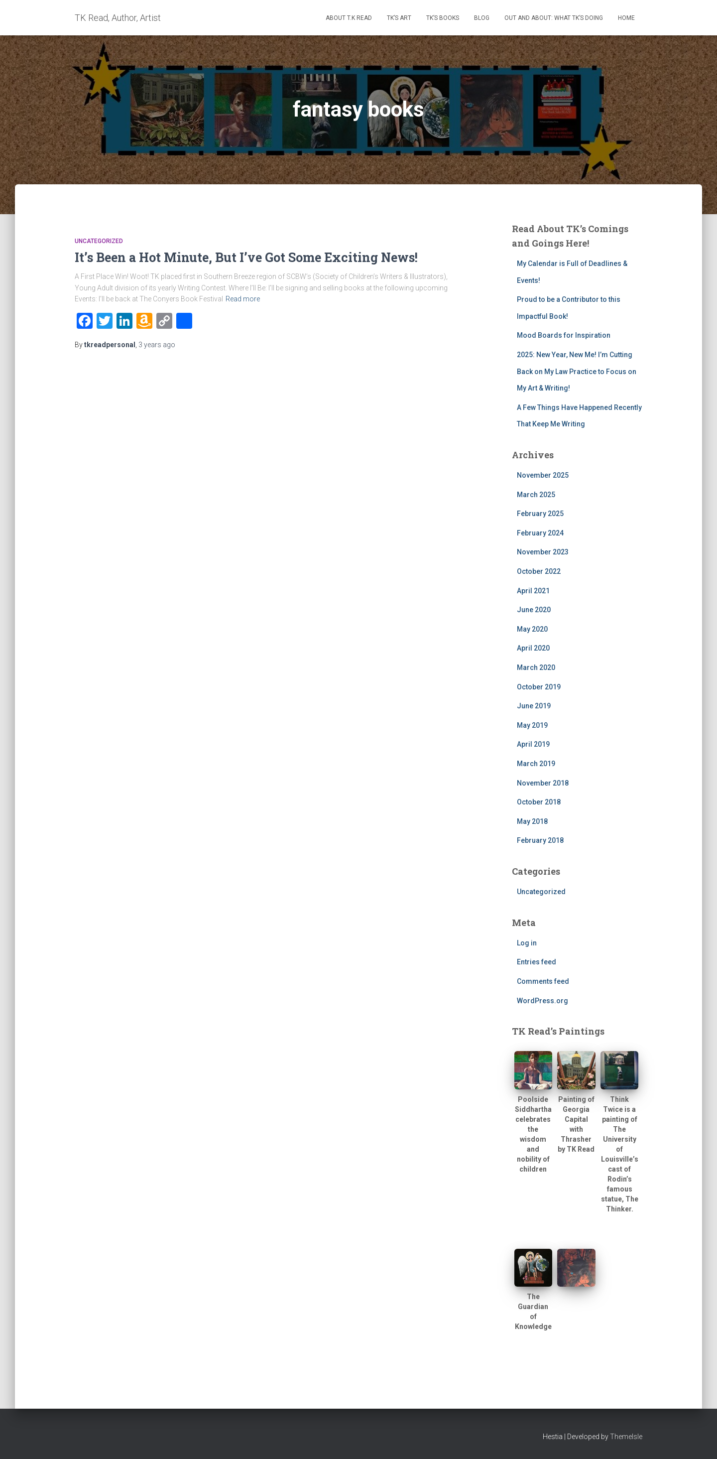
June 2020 (534, 610)
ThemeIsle (626, 1437)
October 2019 (539, 687)
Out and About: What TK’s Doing (553, 17)
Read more (243, 299)
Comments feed (543, 981)
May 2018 (532, 821)
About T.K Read (349, 17)
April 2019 (533, 744)
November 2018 (543, 783)
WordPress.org (542, 1001)
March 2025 (536, 495)
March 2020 (536, 667)
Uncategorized (99, 241)
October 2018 (539, 802)
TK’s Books (442, 17)
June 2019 (534, 706)
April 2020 (533, 648)
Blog (481, 17)
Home (626, 17)
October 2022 (539, 571)
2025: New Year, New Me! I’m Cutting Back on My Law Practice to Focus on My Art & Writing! (576, 371)
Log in (527, 943)
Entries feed (536, 962)
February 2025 (540, 514)
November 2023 (543, 552)
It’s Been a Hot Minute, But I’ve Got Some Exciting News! (246, 257)
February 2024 (540, 533)
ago (156, 345)
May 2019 (532, 725)
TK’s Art (399, 17)
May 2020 (532, 629)
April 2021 (533, 591)
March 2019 (536, 764)
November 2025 (543, 475)
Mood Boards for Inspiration (563, 335)
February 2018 (540, 840)
